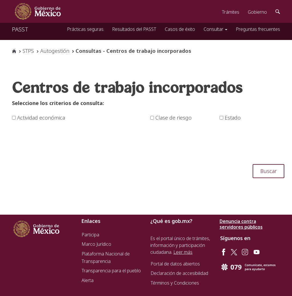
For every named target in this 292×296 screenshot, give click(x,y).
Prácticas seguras (85, 29)
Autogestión (54, 50)
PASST (20, 29)
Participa (90, 234)
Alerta (88, 280)
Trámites (230, 12)
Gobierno (257, 12)
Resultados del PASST (134, 29)
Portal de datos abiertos (175, 264)
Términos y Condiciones (175, 283)
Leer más (182, 252)
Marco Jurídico (96, 244)
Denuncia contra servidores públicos (241, 224)
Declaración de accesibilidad (179, 273)
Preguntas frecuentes (258, 29)
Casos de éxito (180, 29)
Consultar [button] (215, 29)
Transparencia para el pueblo (111, 270)
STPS (28, 50)
